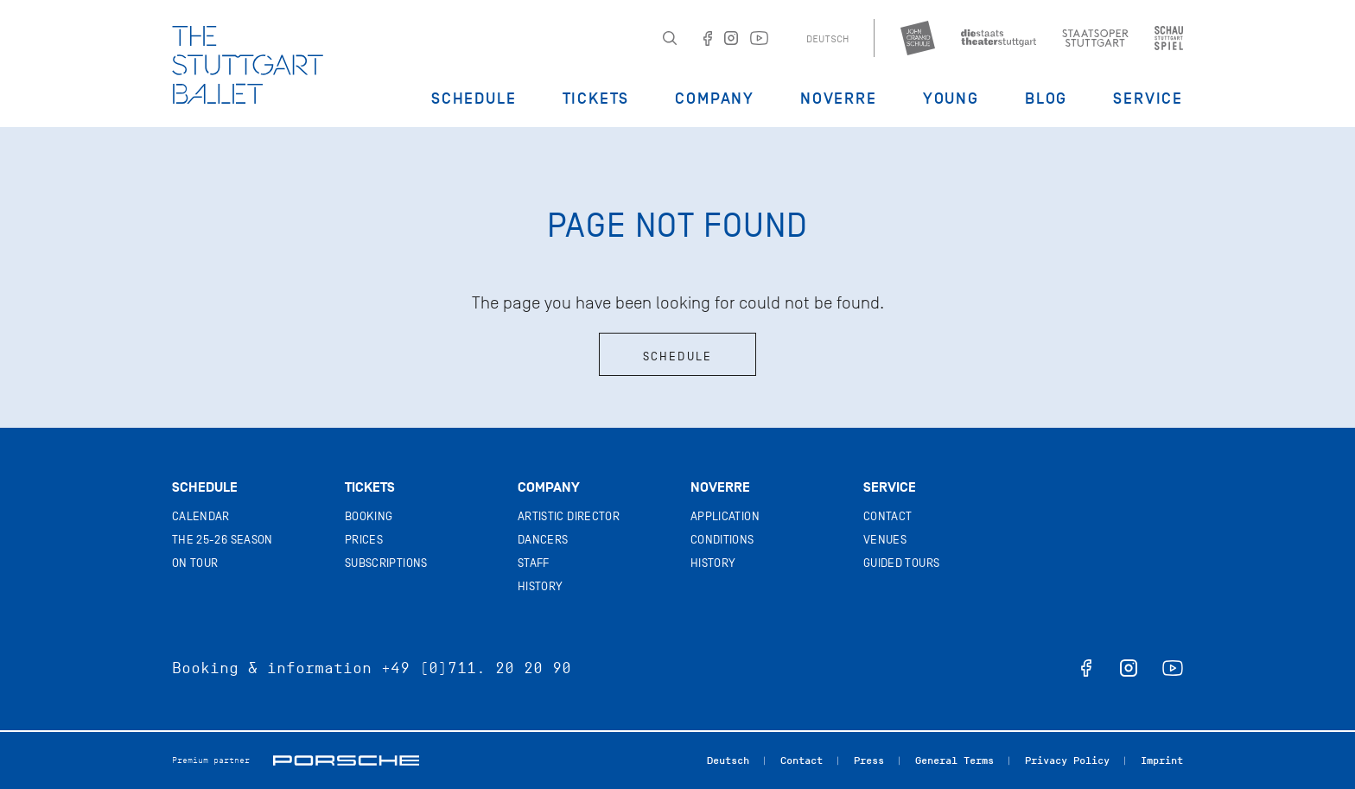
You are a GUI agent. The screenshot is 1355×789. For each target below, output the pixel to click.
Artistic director (569, 516)
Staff (534, 563)
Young (951, 98)
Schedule (473, 98)
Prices (364, 539)
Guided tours (901, 563)
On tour (195, 563)
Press (869, 760)
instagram (1128, 668)
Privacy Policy (1067, 760)
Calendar (201, 516)
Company (714, 98)
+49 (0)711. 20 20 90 (476, 668)
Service (1148, 98)
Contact (887, 516)
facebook (1086, 668)
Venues (885, 539)
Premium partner (211, 760)
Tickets (596, 98)
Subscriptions (386, 563)
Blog (1046, 98)
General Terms (954, 760)
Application (725, 516)
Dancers (543, 539)
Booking (368, 516)
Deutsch (827, 39)
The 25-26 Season (222, 539)
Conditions (722, 539)
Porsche (346, 760)
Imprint (1162, 760)
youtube (1172, 668)
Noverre (838, 98)
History (540, 586)
